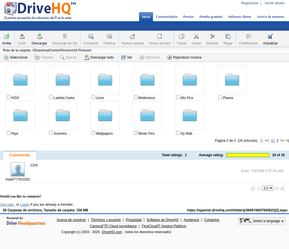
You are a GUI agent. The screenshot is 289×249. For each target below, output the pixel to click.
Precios (188, 17)
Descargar (39, 43)
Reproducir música (184, 57)
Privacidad (134, 220)
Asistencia (191, 220)
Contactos (211, 220)
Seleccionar (16, 57)
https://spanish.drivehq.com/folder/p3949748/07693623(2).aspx (237, 210)
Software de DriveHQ (163, 220)
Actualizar (270, 43)
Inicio (146, 17)
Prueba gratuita (210, 17)
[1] (273, 141)
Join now (7, 205)
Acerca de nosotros (270, 17)
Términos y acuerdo (106, 220)
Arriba (6, 43)
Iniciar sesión (274, 3)
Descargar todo (99, 57)
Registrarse (249, 3)
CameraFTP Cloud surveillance (113, 226)
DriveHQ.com (112, 232)
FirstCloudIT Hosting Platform (164, 226)
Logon (24, 205)
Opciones (149, 57)
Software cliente (239, 17)
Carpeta (44, 57)
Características (167, 17)
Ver (126, 57)
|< (261, 141)
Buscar (68, 57)
